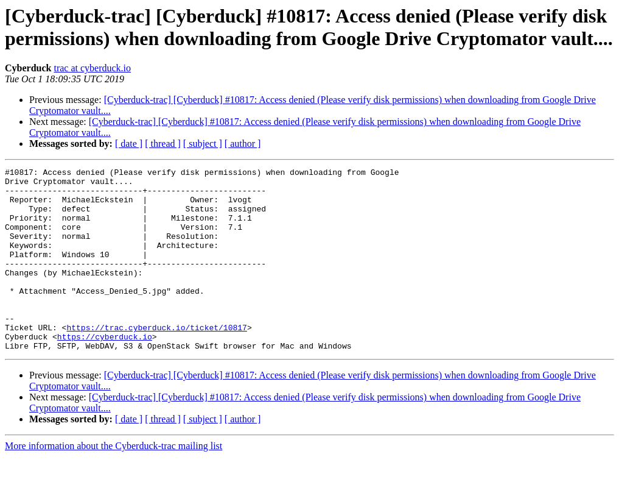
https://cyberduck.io (104, 371)
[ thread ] (163, 143)
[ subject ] (202, 143)
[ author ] (243, 143)
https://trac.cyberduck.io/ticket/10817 (156, 360)
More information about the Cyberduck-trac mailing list (113, 482)
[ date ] (128, 143)
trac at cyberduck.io (92, 68)
